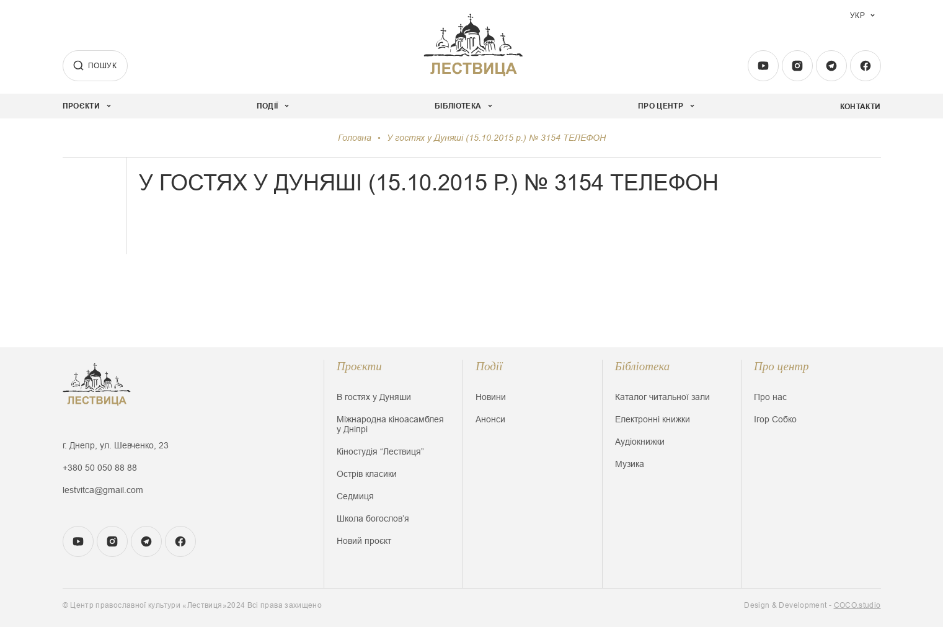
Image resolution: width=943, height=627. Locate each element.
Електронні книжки (652, 419)
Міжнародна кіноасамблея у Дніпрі (390, 424)
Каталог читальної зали (662, 397)
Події (489, 366)
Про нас (770, 397)
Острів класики (367, 474)
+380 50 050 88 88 (100, 468)
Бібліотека (642, 366)
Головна (354, 138)
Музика (629, 464)
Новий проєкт (364, 541)
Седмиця (355, 496)
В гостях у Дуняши (374, 397)
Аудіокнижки (640, 442)
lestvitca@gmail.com (103, 490)
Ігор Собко (775, 419)
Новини (491, 397)
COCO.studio (857, 605)
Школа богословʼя (373, 518)
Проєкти (359, 366)
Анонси (490, 419)
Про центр (781, 366)
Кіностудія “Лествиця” (380, 451)
